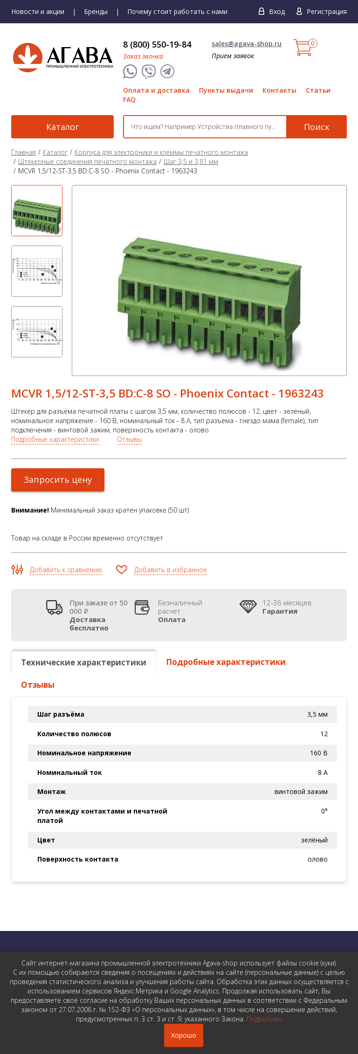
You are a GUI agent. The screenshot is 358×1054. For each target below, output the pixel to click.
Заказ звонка (143, 56)
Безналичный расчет (190, 610)
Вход (277, 11)
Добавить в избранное (170, 569)
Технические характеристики (83, 662)
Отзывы (129, 439)
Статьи (318, 90)
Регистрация (327, 11)
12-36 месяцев (287, 606)
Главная (23, 152)
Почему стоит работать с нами (177, 11)
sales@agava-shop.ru (247, 43)
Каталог (62, 126)
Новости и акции (37, 11)
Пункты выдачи (226, 90)
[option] (36, 210)
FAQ (129, 99)
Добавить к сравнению (66, 569)
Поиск (317, 126)
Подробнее (264, 1018)
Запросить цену (58, 479)
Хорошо (183, 1035)
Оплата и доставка (156, 90)
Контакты (279, 90)
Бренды (96, 11)
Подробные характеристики (55, 439)
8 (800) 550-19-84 (157, 44)
